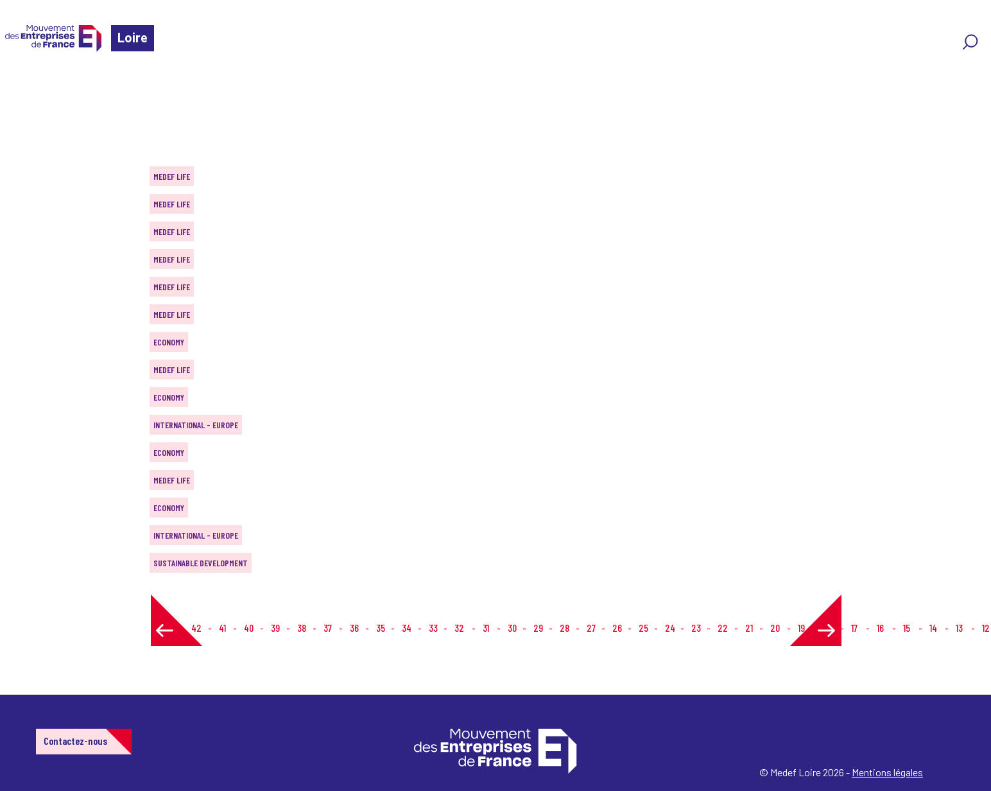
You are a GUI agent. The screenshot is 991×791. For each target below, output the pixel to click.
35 (380, 628)
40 (249, 628)
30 (512, 628)
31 (486, 628)
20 (775, 628)
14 (933, 628)
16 (880, 628)
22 (723, 628)
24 (670, 628)
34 (406, 628)
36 (354, 628)
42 (196, 628)
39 (275, 628)
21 (749, 628)
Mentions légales (887, 772)
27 (591, 628)
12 (986, 628)
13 (959, 628)
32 (459, 628)
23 (696, 628)
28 (564, 628)
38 (301, 628)
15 (906, 628)
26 (617, 628)
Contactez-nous (75, 740)
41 (222, 628)
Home (28, 86)
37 (327, 628)
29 (538, 628)
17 (854, 628)
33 (433, 628)
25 (643, 628)
